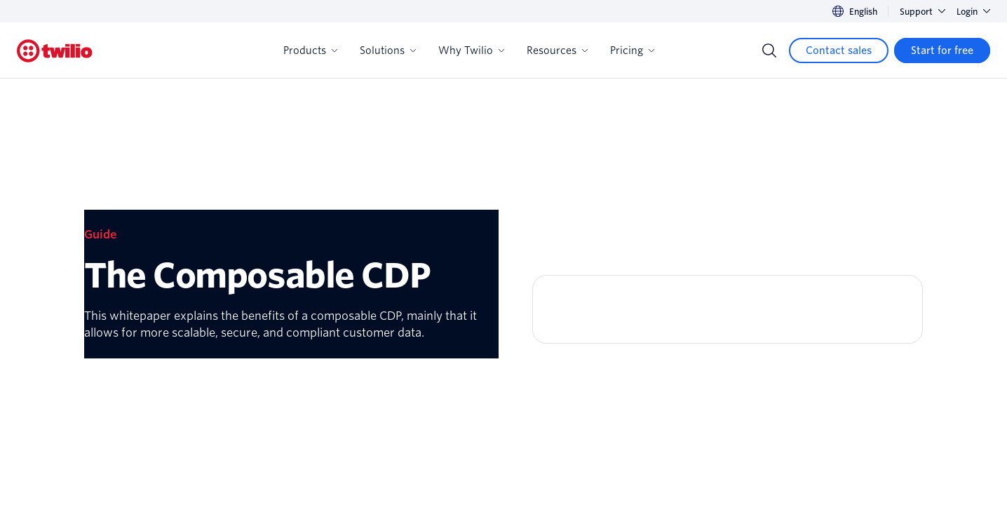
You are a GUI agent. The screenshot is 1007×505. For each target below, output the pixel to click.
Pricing (632, 50)
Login (973, 11)
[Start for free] (942, 50)
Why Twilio (471, 50)
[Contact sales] (838, 50)
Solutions (388, 50)
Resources (557, 50)
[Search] (769, 50)
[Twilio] (55, 51)
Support (922, 11)
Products (310, 50)
